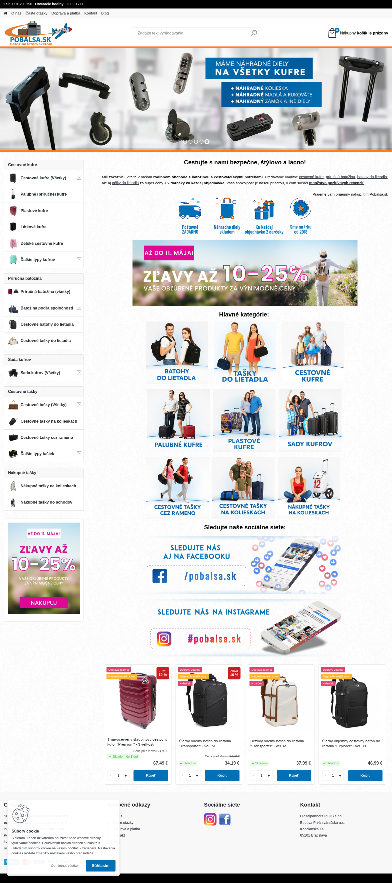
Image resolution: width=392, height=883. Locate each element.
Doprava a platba (66, 13)
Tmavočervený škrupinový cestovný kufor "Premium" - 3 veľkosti (137, 741)
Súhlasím (101, 866)
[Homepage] (5, 13)
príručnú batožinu (340, 177)
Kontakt (90, 13)
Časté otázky (37, 13)
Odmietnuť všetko (64, 866)
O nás (16, 13)
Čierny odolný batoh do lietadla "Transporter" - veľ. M (205, 743)
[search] (254, 35)
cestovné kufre (311, 177)
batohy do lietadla (372, 177)
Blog (105, 13)
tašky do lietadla (125, 183)
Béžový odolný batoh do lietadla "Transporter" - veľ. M (277, 743)
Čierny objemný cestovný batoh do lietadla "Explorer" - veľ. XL (351, 743)
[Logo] (38, 33)
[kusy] (118, 775)
